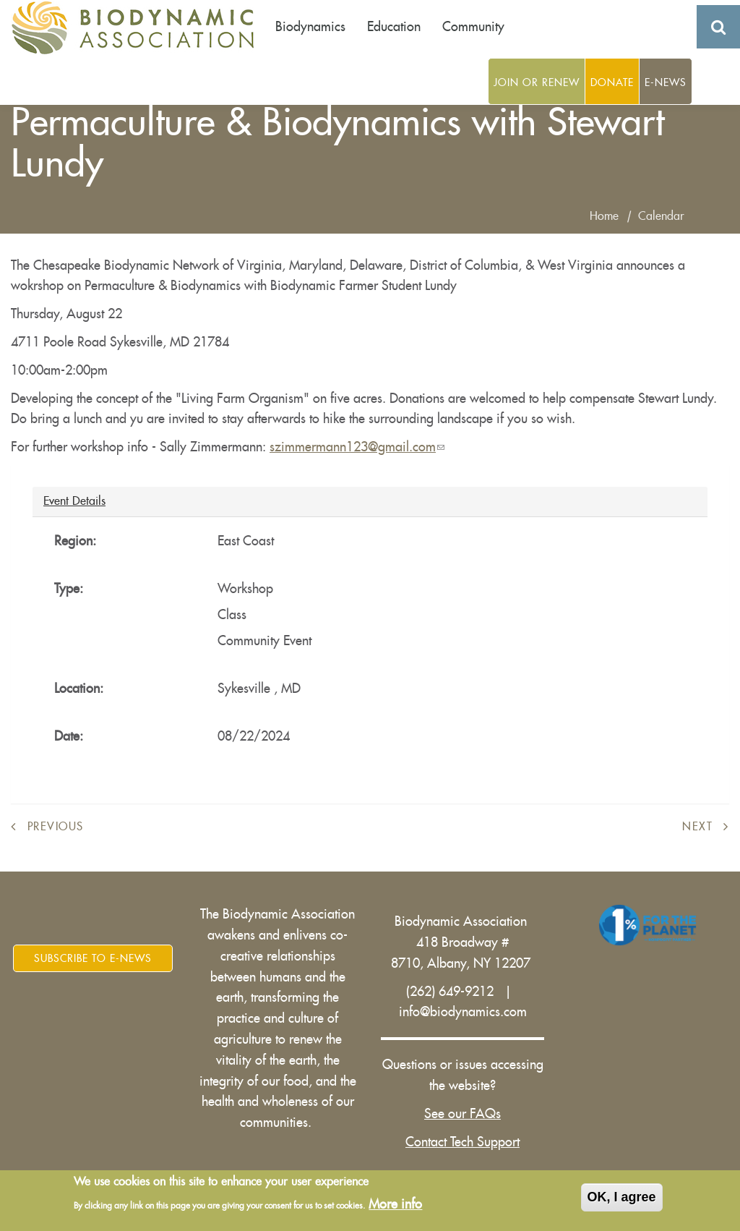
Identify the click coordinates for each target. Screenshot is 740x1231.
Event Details (74, 500)
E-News (666, 82)
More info (395, 1206)
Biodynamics (310, 26)
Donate (612, 82)
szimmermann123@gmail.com (357, 446)
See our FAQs (462, 1113)
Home (604, 216)
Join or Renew (537, 82)
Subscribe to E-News (93, 958)
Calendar (661, 216)
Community (473, 26)
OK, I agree (622, 1199)
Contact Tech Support (462, 1142)
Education (394, 26)
